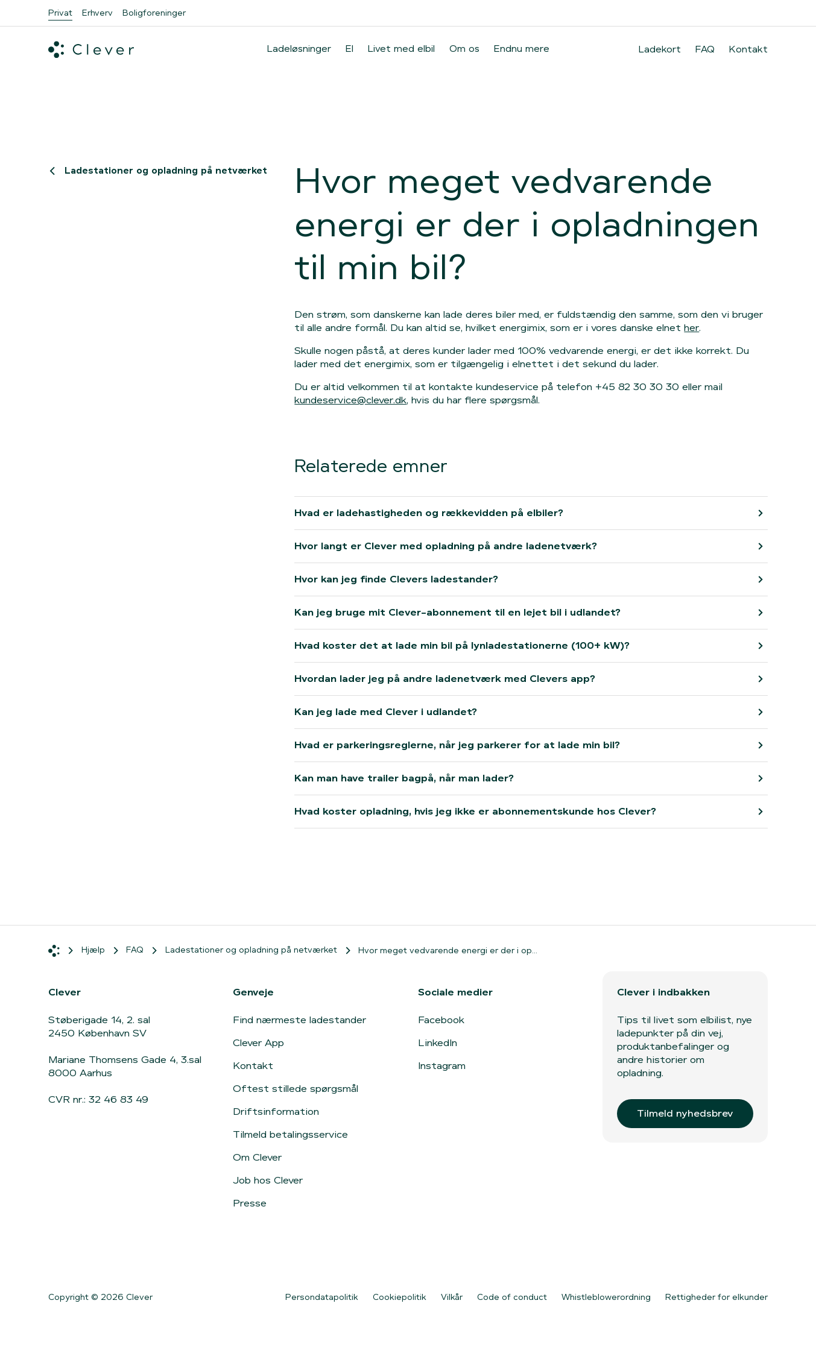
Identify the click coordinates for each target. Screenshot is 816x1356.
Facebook (441, 1020)
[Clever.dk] (91, 49)
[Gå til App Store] (84, 1258)
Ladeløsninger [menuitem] (299, 48)
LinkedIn (437, 1043)
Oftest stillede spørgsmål (295, 1088)
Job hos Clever (268, 1180)
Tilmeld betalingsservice (290, 1134)
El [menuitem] (349, 48)
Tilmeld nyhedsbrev (685, 1113)
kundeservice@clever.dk (350, 400)
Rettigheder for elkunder (716, 1297)
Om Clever (257, 1157)
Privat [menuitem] (60, 12)
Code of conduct (512, 1297)
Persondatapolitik (321, 1297)
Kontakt (748, 49)
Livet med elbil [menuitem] (401, 48)
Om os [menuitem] (464, 48)
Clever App (258, 1043)
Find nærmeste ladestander (299, 1020)
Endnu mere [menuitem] (521, 48)
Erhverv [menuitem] (97, 12)
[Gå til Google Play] (180, 1258)
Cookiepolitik (399, 1297)
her (691, 327)
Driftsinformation (276, 1111)
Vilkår (452, 1297)
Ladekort (660, 49)
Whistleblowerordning (606, 1297)
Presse (250, 1203)
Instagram (442, 1065)
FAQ (705, 49)
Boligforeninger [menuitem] (154, 12)
